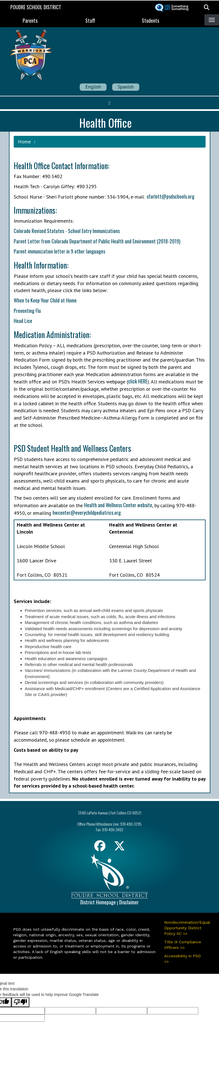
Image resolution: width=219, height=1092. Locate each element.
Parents (30, 20)
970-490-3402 (112, 829)
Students (150, 20)
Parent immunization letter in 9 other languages (59, 251)
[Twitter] (119, 847)
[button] (206, 7)
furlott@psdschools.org (171, 196)
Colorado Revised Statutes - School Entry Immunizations (67, 230)
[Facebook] (99, 847)
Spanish (126, 86)
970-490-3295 (131, 824)
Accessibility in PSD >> (182, 959)
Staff (90, 20)
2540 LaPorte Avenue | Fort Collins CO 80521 (109, 813)
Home (24, 141)
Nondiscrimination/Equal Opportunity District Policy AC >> (185, 928)
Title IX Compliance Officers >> (182, 945)
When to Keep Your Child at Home (45, 300)
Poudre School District (35, 7)
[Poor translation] (20, 1002)
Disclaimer (129, 902)
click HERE (137, 381)
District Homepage (98, 902)
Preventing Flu (27, 310)
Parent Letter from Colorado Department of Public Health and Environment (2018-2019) (97, 241)
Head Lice (23, 320)
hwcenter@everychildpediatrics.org (87, 512)
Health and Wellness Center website (118, 505)
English (93, 86)
